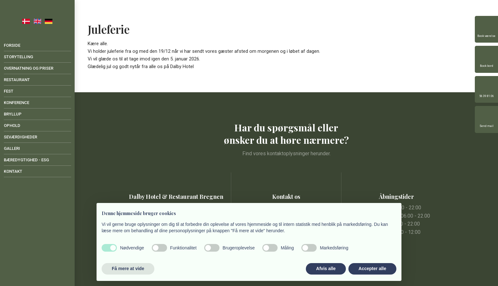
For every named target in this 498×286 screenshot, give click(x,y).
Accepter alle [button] (372, 268)
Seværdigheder (20, 137)
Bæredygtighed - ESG (26, 159)
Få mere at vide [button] (128, 268)
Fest (8, 91)
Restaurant (17, 79)
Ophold (12, 125)
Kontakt (13, 171)
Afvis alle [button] (325, 268)
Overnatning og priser (28, 68)
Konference (16, 102)
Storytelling (18, 56)
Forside (12, 45)
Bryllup (13, 114)
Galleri (12, 148)
